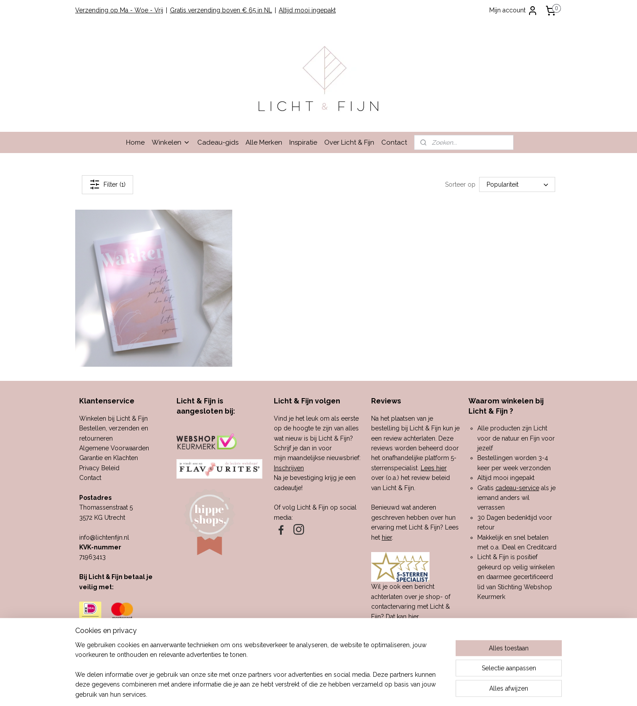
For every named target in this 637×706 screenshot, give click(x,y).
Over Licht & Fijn (349, 142)
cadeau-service (517, 487)
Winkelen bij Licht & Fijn (113, 418)
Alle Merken (264, 142)
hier (387, 537)
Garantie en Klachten (108, 457)
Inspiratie (303, 142)
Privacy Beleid (99, 468)
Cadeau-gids (217, 142)
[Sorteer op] (517, 184)
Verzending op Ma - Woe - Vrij (119, 10)
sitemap (289, 690)
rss (306, 690)
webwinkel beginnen (337, 690)
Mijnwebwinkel (411, 690)
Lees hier (434, 468)
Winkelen (171, 142)
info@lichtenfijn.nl (104, 537)
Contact (394, 142)
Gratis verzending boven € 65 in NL (221, 10)
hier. (414, 616)
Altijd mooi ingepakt (307, 10)
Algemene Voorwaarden (114, 448)
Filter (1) (107, 184)
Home (135, 142)
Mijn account (513, 10)
